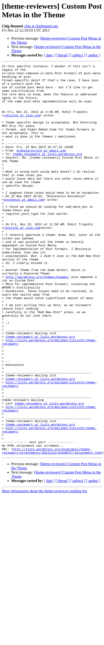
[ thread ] (62, 55)
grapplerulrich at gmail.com (41, 168)
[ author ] (93, 55)
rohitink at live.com (22, 126)
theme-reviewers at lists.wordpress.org (47, 172)
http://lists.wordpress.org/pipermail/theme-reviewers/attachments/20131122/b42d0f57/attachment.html (52, 528)
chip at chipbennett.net (41, 26)
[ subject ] (77, 55)
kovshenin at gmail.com (24, 227)
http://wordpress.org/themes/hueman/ (37, 320)
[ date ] (49, 55)
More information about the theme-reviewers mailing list (44, 569)
